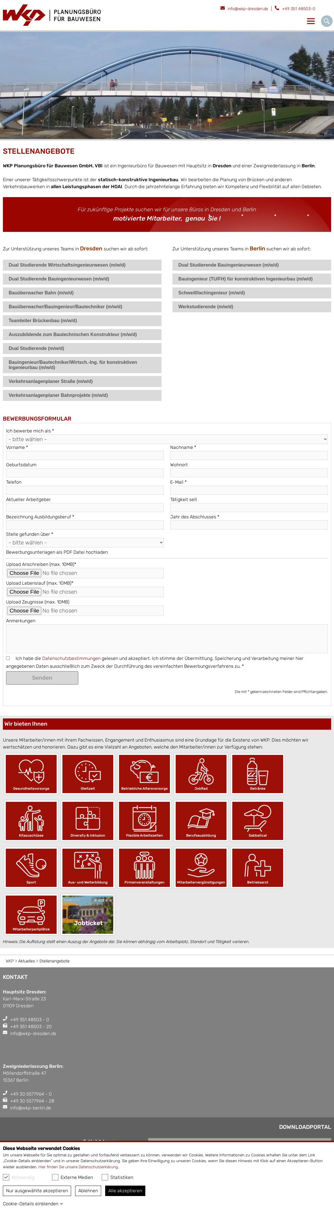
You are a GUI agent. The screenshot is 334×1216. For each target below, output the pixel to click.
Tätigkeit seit (183, 499)
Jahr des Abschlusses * (194, 517)
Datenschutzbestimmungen (71, 658)
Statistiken (117, 1177)
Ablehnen (88, 1190)
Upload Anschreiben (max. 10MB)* (41, 564)
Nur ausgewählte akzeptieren (37, 1190)
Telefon (13, 482)
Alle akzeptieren (125, 1190)
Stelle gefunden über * (29, 534)
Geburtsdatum (21, 464)
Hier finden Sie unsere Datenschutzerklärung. (78, 1166)
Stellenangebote (54, 961)
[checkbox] (6, 1177)
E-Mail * (178, 482)
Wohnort (179, 464)
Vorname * (17, 447)
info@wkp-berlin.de (30, 1108)
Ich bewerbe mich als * (30, 431)
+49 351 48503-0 (298, 8)
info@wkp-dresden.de (248, 8)
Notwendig (18, 1177)
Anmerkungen (20, 620)
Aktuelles (26, 961)
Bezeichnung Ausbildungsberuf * (40, 517)
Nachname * (183, 447)
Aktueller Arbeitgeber (28, 499)
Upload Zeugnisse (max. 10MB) (37, 602)
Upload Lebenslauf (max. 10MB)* (39, 583)
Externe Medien (72, 1177)
